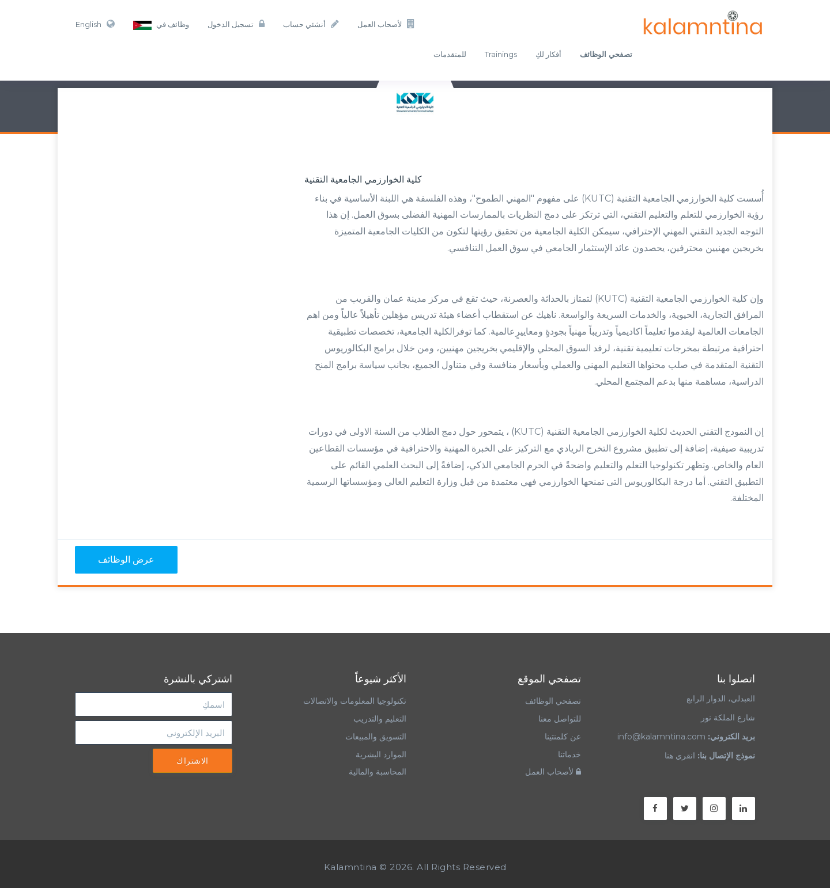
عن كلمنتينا (563, 736)
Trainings (501, 54)
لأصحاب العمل (386, 24)
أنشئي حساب (311, 24)
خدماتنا (569, 754)
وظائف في (161, 25)
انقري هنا (680, 755)
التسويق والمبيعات (375, 736)
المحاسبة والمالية (377, 771)
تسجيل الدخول (236, 24)
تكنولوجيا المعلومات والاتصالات (353, 701)
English (95, 24)
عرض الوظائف (126, 559)
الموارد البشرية (381, 754)
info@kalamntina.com (661, 736)
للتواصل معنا (559, 719)
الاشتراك (192, 761)
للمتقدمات (449, 54)
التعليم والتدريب (379, 719)
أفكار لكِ (548, 54)
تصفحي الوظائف (553, 701)
